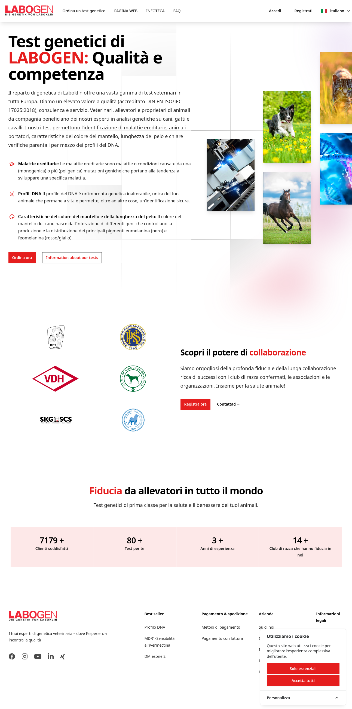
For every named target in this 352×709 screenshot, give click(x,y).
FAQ (177, 10)
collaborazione (277, 352)
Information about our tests (72, 257)
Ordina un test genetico (83, 10)
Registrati (304, 10)
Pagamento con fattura (222, 638)
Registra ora (195, 404)
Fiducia (105, 490)
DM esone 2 (155, 656)
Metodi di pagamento (221, 627)
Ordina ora (22, 257)
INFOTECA (155, 10)
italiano (340, 11)
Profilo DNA (154, 627)
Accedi (275, 10)
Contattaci (228, 404)
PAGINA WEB (125, 10)
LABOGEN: (50, 57)
